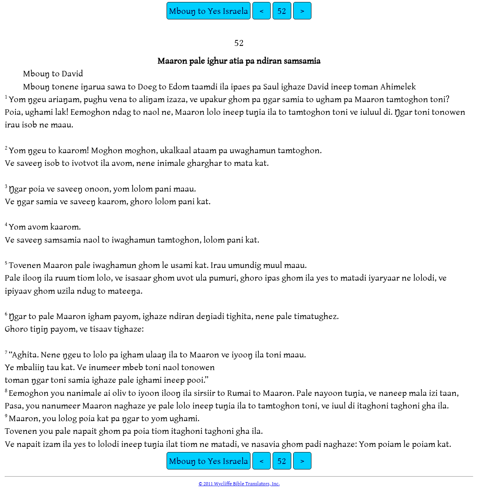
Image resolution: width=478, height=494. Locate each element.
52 (281, 10)
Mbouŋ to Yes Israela (208, 10)
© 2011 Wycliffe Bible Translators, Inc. (239, 483)
